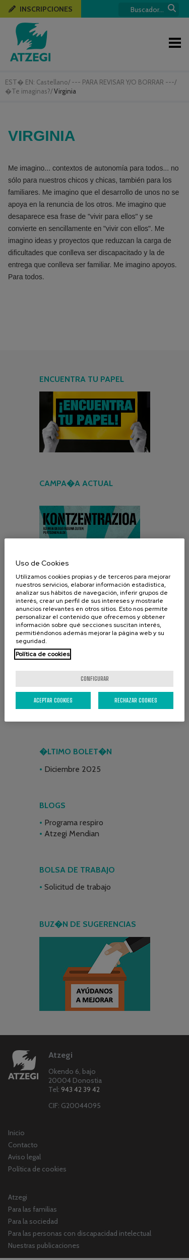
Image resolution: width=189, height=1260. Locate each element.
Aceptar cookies (53, 700)
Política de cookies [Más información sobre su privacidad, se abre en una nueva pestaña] (43, 654)
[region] (94, 630)
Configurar (95, 678)
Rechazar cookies (135, 700)
